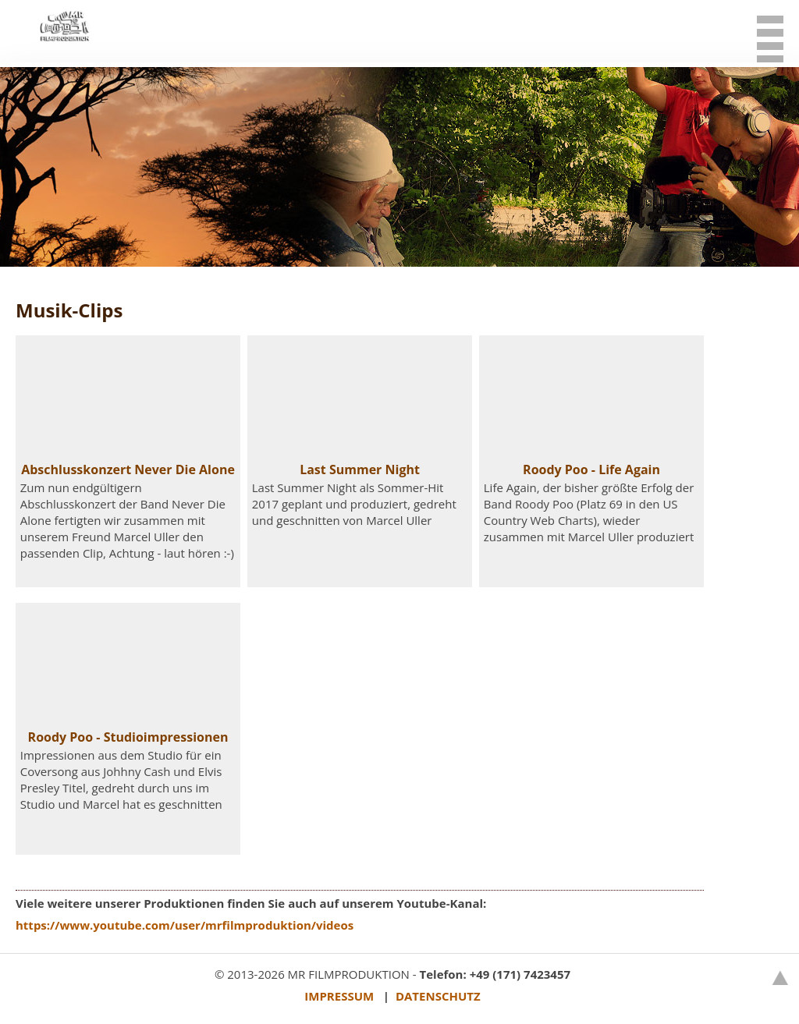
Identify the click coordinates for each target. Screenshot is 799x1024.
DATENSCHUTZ (438, 996)
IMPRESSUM (339, 996)
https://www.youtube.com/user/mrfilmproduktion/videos (184, 925)
